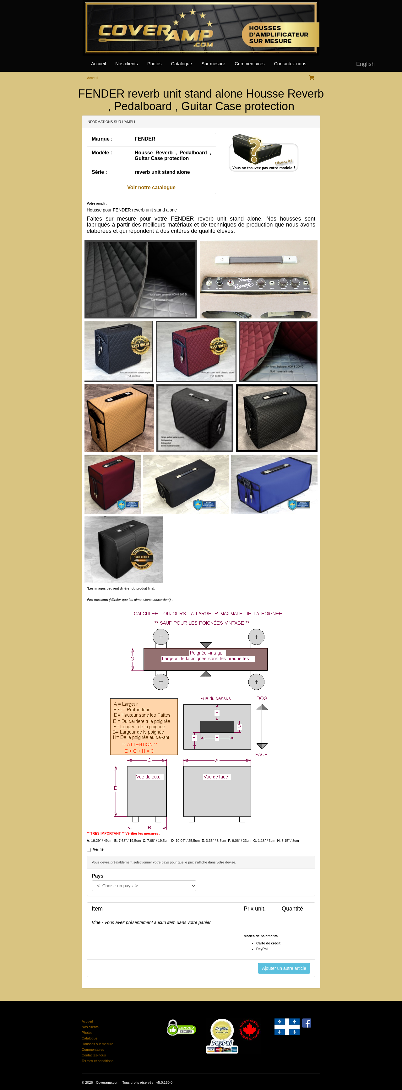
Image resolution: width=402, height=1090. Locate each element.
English (365, 64)
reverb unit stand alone (162, 172)
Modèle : (102, 152)
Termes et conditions (97, 1061)
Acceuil (92, 78)
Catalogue (181, 63)
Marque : (102, 139)
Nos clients (126, 63)
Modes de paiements (261, 936)
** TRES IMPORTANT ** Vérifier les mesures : (123, 833)
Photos (154, 63)
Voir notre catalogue (151, 187)
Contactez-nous (290, 63)
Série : (99, 172)
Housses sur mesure (97, 1044)
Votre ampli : (97, 203)
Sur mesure (213, 63)
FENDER (145, 139)
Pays (97, 876)
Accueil (98, 63)
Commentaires (249, 63)
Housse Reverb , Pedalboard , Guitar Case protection (173, 155)
